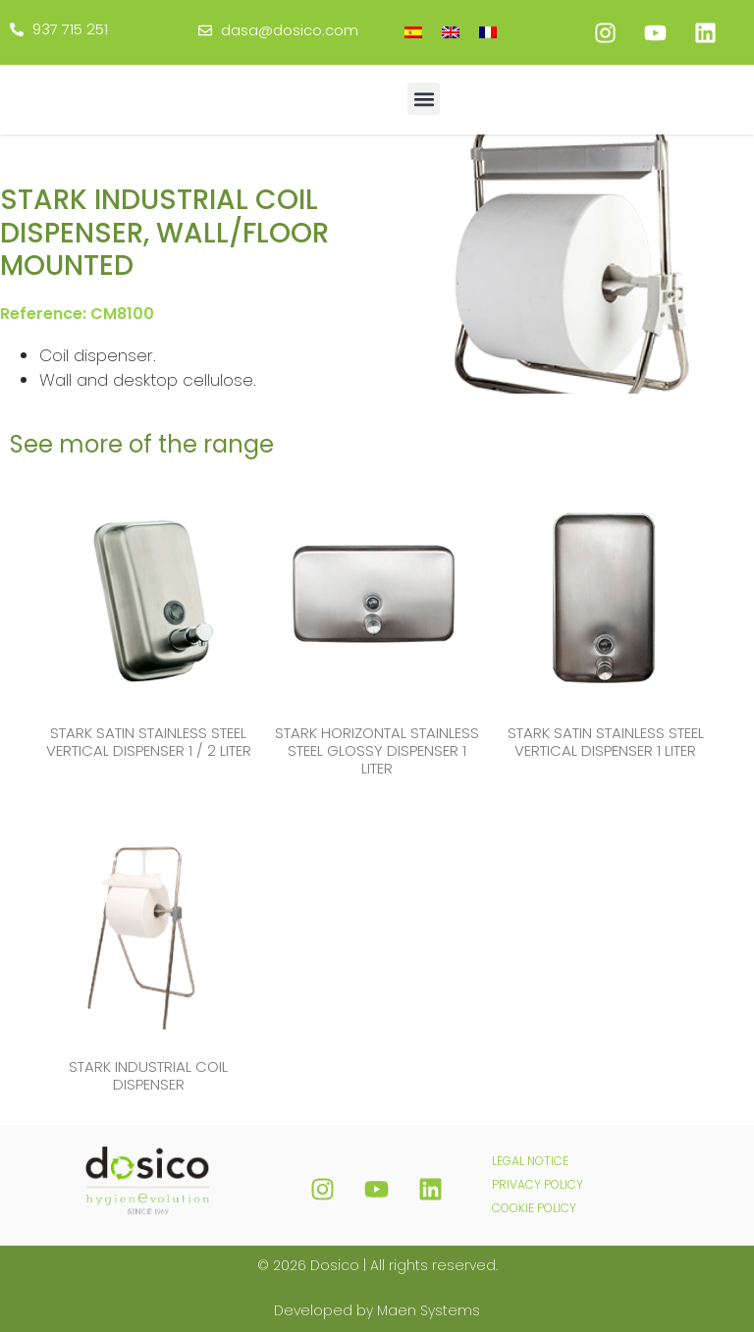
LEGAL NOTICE (530, 1160)
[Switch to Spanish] (413, 32)
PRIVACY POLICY (537, 1184)
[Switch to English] (450, 32)
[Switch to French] (488, 32)
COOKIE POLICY (534, 1207)
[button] (423, 98)
